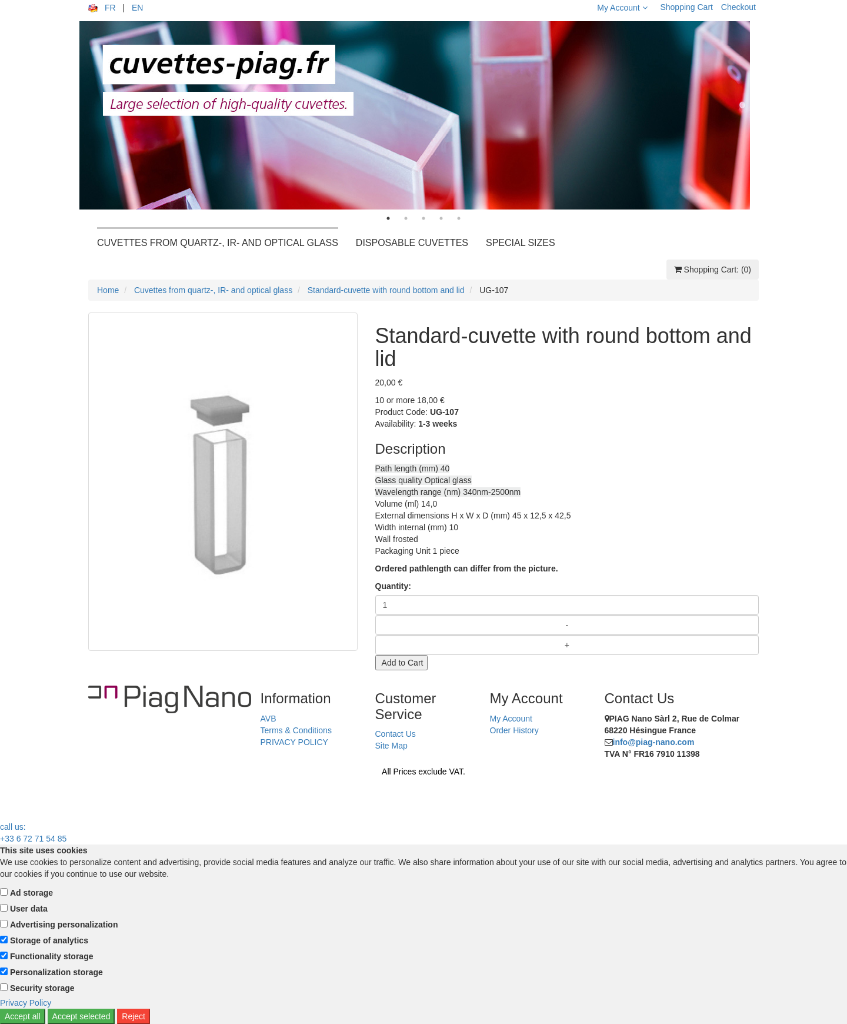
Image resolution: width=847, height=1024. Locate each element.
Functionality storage (52, 956)
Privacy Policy (25, 1003)
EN (137, 7)
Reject (133, 1016)
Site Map (391, 745)
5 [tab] (459, 218)
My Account (622, 7)
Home (108, 290)
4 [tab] (441, 218)
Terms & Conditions (296, 730)
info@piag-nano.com (654, 742)
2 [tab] (406, 218)
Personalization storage (56, 972)
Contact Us (395, 734)
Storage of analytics (49, 940)
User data (29, 908)
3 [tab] (423, 218)
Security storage (42, 988)
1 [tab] (388, 218)
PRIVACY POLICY (294, 742)
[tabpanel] (423, 115)
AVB (268, 718)
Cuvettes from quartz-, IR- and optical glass (213, 290)
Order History (514, 730)
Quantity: (393, 586)
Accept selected (81, 1016)
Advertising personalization (64, 924)
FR (110, 7)
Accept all (23, 1016)
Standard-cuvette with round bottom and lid (386, 290)
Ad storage (31, 892)
